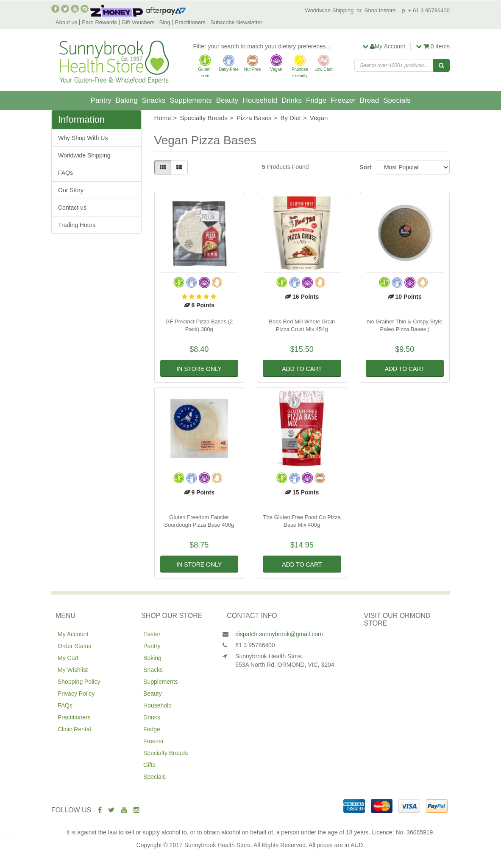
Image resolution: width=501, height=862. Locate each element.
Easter (151, 634)
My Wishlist (73, 669)
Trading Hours (76, 225)
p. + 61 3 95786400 (426, 10)
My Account (73, 634)
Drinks (291, 100)
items (433, 46)
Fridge (316, 100)
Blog (164, 22)
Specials (396, 100)
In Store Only (199, 368)
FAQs (65, 172)
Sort (365, 167)
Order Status (74, 646)
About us (66, 22)
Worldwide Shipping (329, 10)
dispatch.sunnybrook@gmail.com (279, 634)
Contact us (72, 207)
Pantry (101, 100)
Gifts (149, 764)
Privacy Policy (76, 693)
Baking (127, 100)
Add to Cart (302, 368)
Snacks (154, 100)
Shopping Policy (79, 681)
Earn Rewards (99, 22)
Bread (369, 100)
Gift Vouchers (138, 22)
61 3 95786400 (255, 645)
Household (260, 100)
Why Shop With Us (83, 138)
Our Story (71, 190)
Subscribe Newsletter (236, 22)
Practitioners (190, 22)
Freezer (343, 100)
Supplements (191, 100)
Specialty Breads (165, 753)
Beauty (227, 100)
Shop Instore (380, 10)
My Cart (68, 657)
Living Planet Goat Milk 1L (63, 828)
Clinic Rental (74, 729)
